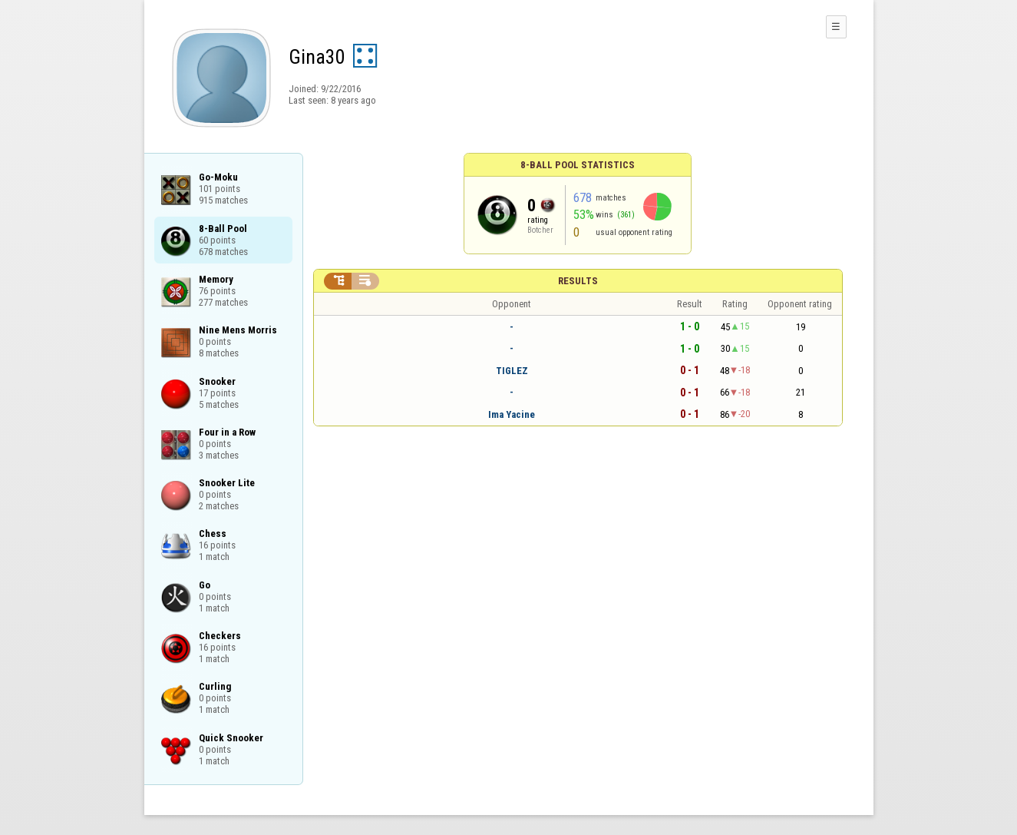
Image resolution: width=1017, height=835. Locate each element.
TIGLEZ (512, 370)
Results (578, 281)
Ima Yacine (511, 414)
